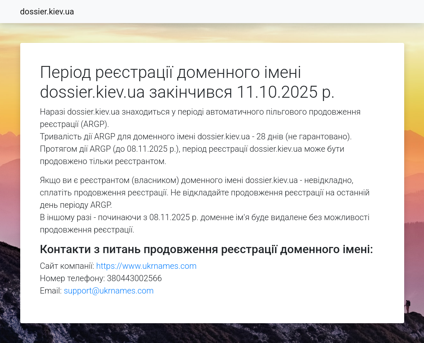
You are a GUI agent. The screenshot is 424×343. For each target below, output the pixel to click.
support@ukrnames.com (109, 291)
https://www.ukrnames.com (146, 266)
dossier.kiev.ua (47, 11)
